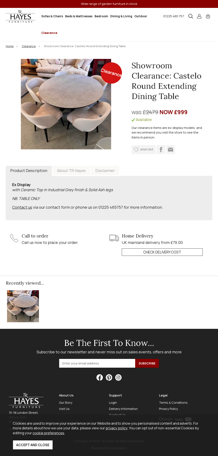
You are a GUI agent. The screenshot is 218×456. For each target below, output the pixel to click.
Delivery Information (123, 409)
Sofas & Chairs (52, 16)
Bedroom (101, 16)
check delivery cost (162, 252)
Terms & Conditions (173, 403)
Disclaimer (105, 170)
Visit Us (64, 409)
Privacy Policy (168, 409)
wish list (146, 149)
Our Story (65, 403)
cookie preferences (48, 432)
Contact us (22, 207)
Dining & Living (121, 16)
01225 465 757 (173, 16)
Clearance (49, 33)
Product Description (28, 170)
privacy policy (117, 427)
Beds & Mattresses (78, 16)
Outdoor (140, 16)
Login (113, 403)
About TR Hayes (71, 170)
